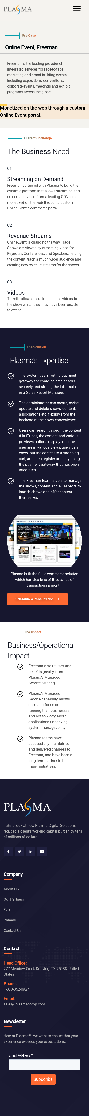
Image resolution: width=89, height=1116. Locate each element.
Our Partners (14, 899)
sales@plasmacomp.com (24, 1004)
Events (9, 910)
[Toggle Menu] (77, 10)
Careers (10, 920)
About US (11, 889)
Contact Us (12, 930)
